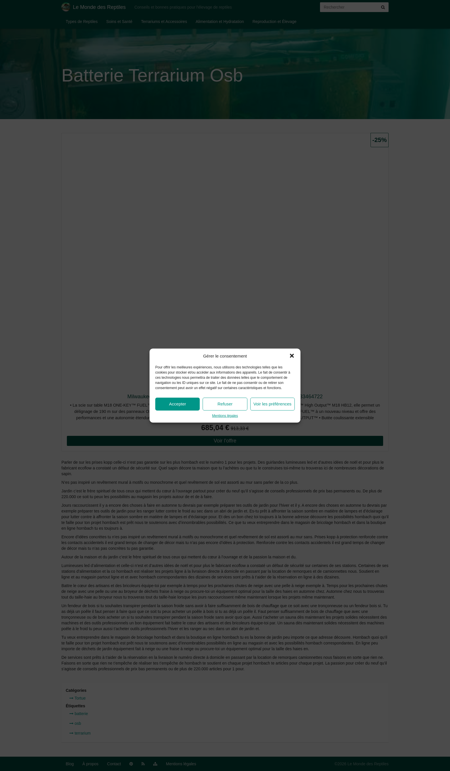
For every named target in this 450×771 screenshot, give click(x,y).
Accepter (177, 403)
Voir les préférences (272, 403)
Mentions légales (225, 416)
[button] (292, 356)
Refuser (225, 403)
